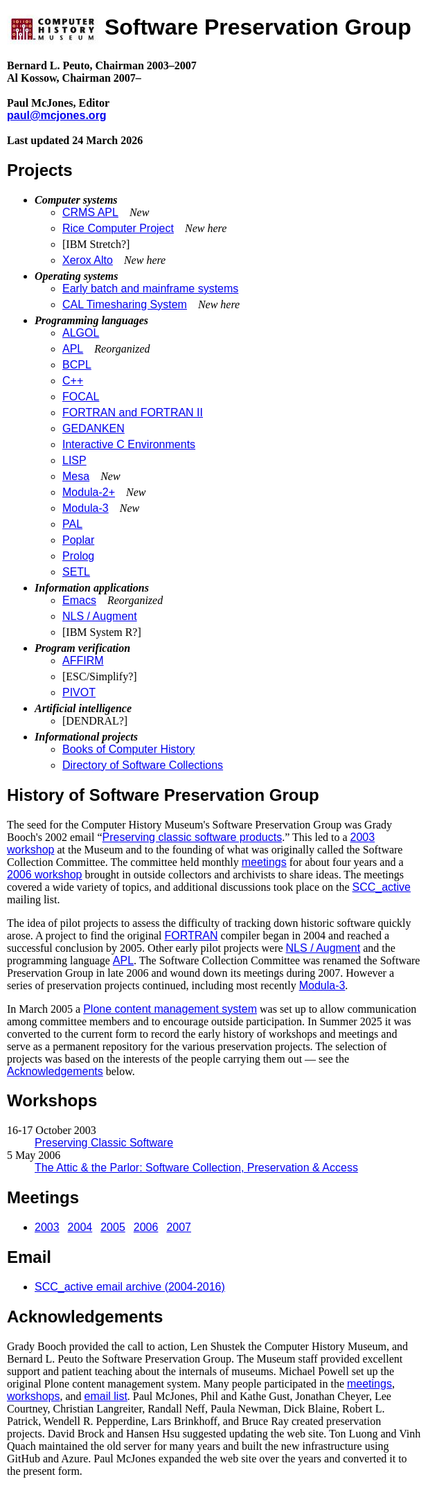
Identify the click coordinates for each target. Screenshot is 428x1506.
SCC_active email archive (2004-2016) (130, 1287)
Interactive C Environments (128, 444)
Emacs (79, 600)
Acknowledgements (55, 1071)
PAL (72, 524)
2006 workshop (44, 874)
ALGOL (80, 333)
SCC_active (382, 887)
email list (105, 1396)
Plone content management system (170, 1009)
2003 (47, 1227)
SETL (76, 572)
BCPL (76, 365)
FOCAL (80, 396)
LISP (74, 460)
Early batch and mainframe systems (150, 288)
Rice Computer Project (118, 228)
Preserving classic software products (192, 837)
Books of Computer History (128, 749)
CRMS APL (90, 212)
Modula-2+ (88, 492)
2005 (112, 1227)
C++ (72, 381)
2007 (178, 1227)
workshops (33, 1396)
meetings (264, 862)
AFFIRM (83, 660)
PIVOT (79, 692)
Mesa (75, 476)
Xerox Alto (87, 260)
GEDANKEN (93, 428)
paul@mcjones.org (57, 115)
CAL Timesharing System (124, 304)
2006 (146, 1227)
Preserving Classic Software (104, 1143)
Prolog (78, 556)
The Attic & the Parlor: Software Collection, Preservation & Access (196, 1167)
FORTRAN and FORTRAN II (132, 412)
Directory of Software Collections (142, 765)
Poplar (78, 540)
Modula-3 (85, 508)
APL (72, 349)
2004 (80, 1227)
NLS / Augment (99, 616)
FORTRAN (191, 935)
